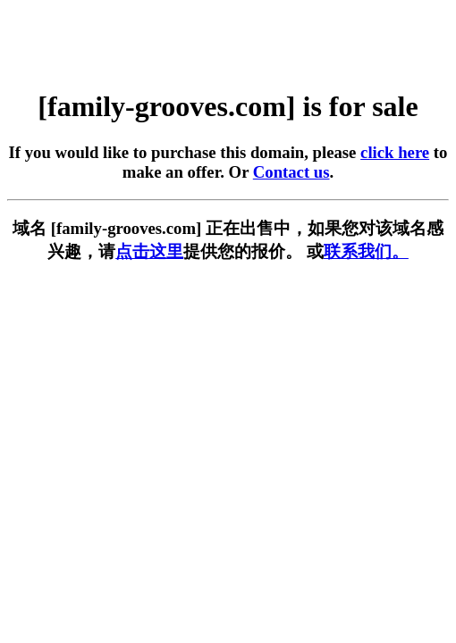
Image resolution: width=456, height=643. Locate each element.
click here (394, 152)
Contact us (291, 172)
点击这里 (149, 251)
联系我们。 (366, 251)
